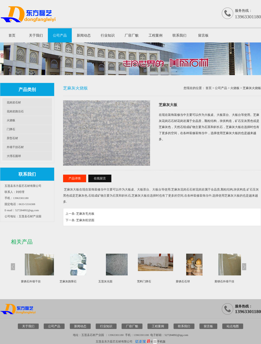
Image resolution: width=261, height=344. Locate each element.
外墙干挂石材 (15, 147)
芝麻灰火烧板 (252, 88)
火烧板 (11, 120)
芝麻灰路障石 (68, 281)
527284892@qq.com (176, 335)
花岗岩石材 (14, 102)
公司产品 (60, 35)
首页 (11, 35)
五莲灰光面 (105, 281)
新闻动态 (84, 35)
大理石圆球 (14, 156)
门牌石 (11, 129)
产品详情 (75, 178)
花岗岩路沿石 (15, 111)
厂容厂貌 (132, 35)
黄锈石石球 (183, 281)
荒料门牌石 (144, 281)
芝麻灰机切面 (85, 220)
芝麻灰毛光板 (85, 213)
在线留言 (100, 178)
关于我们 (36, 35)
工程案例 (155, 35)
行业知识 (108, 35)
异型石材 (12, 138)
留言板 (203, 35)
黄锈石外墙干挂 (31, 281)
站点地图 (233, 326)
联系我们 (179, 35)
